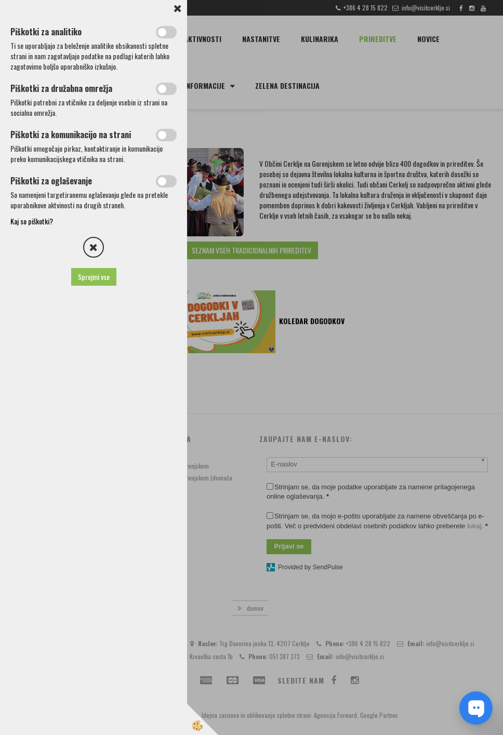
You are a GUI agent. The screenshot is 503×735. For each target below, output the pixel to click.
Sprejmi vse (94, 276)
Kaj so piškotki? (31, 221)
